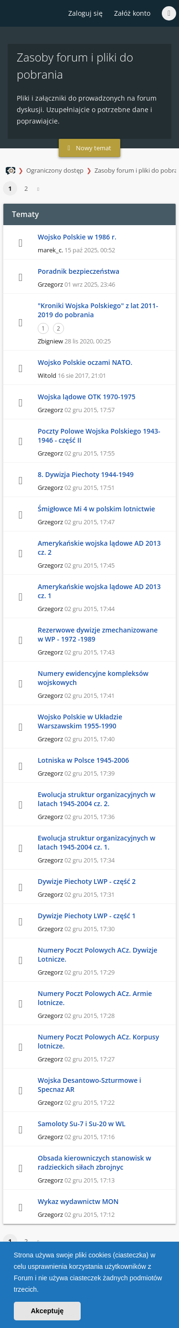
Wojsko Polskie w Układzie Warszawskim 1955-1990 (80, 721)
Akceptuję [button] (47, 1311)
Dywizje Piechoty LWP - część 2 (87, 881)
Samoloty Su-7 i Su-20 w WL (82, 1123)
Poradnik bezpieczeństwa (78, 271)
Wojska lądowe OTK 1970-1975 (87, 396)
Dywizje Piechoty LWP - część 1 (87, 915)
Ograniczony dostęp (55, 170)
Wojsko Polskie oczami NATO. (85, 362)
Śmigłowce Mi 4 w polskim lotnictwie (96, 508)
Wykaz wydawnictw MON (78, 1201)
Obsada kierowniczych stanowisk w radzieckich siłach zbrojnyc (94, 1162)
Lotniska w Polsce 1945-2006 (83, 760)
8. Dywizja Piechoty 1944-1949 (86, 474)
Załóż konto (132, 13)
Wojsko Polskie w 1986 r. (77, 236)
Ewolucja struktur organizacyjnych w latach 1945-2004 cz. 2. (96, 799)
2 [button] (26, 188)
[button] (42, 1290)
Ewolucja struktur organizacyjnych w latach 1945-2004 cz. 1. (96, 842)
